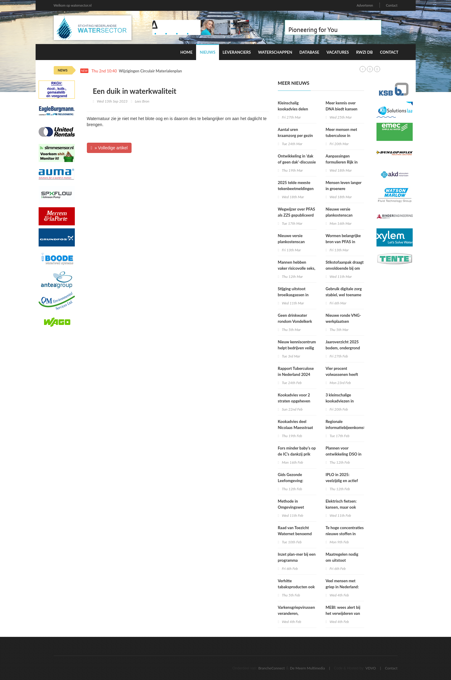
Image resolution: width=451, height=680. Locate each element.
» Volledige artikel (109, 147)
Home (186, 52)
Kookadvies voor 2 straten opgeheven (294, 397)
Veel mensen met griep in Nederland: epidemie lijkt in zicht (344, 586)
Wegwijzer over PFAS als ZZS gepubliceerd (296, 212)
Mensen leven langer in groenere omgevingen (343, 188)
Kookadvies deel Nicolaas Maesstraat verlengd (295, 427)
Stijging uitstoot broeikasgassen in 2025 (293, 294)
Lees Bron (142, 101)
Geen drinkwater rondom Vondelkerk (295, 318)
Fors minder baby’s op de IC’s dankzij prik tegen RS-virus (297, 454)
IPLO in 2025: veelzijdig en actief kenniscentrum (342, 480)
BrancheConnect (271, 668)
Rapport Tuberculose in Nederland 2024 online (296, 374)
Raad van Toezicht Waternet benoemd (295, 530)
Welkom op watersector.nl (73, 5)
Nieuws (207, 52)
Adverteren (365, 5)
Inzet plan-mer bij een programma (297, 557)
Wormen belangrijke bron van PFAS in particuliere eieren (343, 241)
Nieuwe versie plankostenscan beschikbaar (339, 215)
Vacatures (337, 52)
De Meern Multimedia (307, 668)
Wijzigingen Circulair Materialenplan (150, 71)
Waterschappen (275, 52)
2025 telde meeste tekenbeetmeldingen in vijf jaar (296, 188)
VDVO (370, 668)
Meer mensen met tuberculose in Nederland (341, 135)
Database (309, 52)
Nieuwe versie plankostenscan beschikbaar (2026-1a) (297, 241)
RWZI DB (364, 52)
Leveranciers (237, 52)
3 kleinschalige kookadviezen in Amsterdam (340, 400)
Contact (391, 5)
